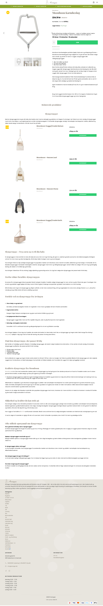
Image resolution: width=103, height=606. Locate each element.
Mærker (7, 494)
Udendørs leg (8, 523)
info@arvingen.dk (12, 566)
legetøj (87, 288)
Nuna (6, 539)
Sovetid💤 (8, 549)
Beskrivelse (56, 46)
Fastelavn (8, 545)
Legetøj (7, 501)
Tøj (6, 505)
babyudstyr (8, 334)
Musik (6, 525)
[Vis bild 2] (28, 62)
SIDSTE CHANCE (9, 535)
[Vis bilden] (19, 62)
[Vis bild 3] (37, 62)
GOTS (22, 411)
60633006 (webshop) (14, 563)
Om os (55, 555)
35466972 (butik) (26, 563)
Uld (6, 509)
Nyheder (7, 529)
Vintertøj (7, 531)
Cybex (7, 533)
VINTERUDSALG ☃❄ (10, 543)
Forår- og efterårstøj (11, 537)
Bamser (7, 527)
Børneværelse (9, 515)
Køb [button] (77, 42)
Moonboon (8, 371)
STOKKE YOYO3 (9, 497)
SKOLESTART (8, 519)
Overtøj (7, 511)
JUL (6, 517)
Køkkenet (7, 541)
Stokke (7, 503)
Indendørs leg (9, 521)
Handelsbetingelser (58, 557)
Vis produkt (82, 135)
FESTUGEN (8, 547)
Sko (6, 513)
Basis (6, 507)
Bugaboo (7, 496)
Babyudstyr (8, 499)
